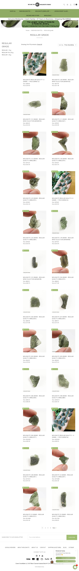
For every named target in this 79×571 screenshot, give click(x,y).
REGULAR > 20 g (6, 55)
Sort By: (61, 45)
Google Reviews (10, 547)
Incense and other (33, 15)
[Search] (64, 4)
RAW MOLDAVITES (25, 11)
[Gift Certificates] (67, 4)
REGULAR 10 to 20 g (7, 52)
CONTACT (43, 547)
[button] (75, 567)
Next (55, 528)
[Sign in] (70, 4)
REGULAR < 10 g (6, 50)
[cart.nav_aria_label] (75, 4)
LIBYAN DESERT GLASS (61, 11)
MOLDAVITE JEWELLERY (43, 11)
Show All (39, 44)
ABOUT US (35, 547)
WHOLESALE (48, 15)
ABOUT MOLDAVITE (23, 547)
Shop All (13, 11)
